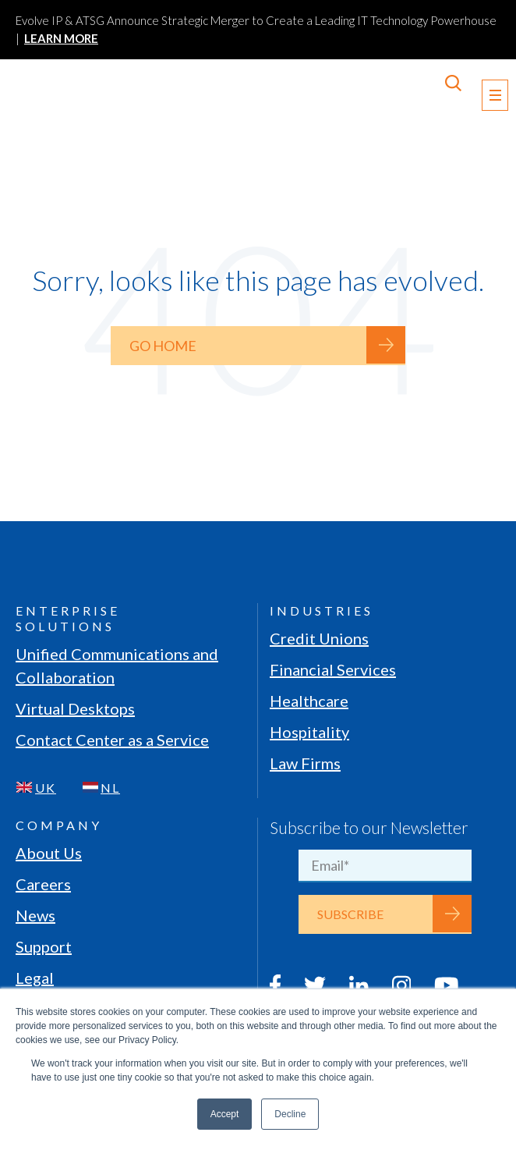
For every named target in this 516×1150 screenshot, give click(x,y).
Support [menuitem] (44, 946)
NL (110, 787)
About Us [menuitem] (49, 852)
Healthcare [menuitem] (309, 700)
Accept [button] (224, 1114)
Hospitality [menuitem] (309, 731)
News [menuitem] (35, 915)
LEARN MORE (61, 38)
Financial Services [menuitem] (333, 669)
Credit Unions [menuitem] (319, 638)
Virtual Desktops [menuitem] (75, 708)
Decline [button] (290, 1114)
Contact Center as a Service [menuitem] (112, 739)
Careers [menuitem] (43, 884)
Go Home (162, 345)
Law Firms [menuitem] (305, 763)
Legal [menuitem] (35, 977)
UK (45, 787)
